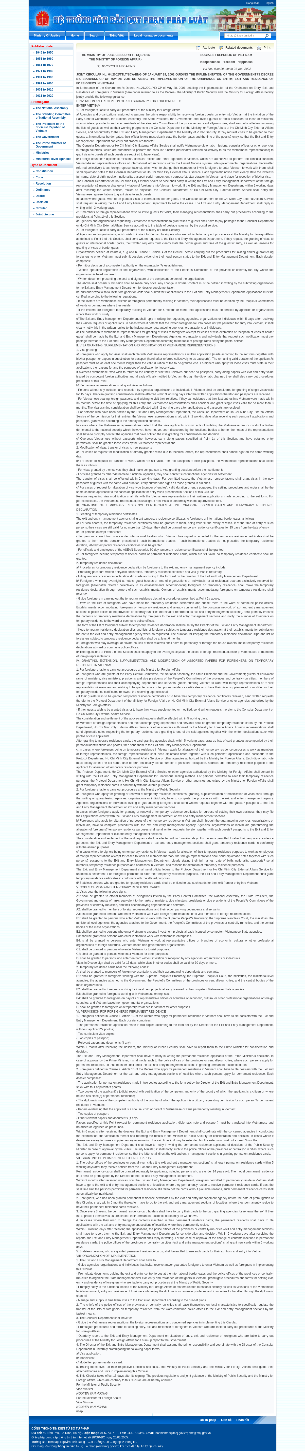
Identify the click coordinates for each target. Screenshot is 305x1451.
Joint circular (45, 214)
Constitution (44, 171)
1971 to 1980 (44, 71)
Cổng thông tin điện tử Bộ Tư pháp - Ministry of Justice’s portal (152, 18)
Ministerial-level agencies (54, 159)
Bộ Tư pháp (208, 1420)
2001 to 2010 (44, 89)
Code (39, 177)
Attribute (208, 47)
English (269, 2)
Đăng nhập (253, 2)
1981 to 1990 (44, 77)
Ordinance (43, 189)
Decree (41, 196)
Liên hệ (226, 1420)
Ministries (43, 152)
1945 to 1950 (44, 52)
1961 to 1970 (44, 65)
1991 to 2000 (44, 83)
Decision (42, 202)
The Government (47, 137)
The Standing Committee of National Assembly (53, 116)
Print (267, 47)
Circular (41, 208)
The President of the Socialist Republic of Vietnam (50, 127)
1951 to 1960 (44, 58)
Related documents (239, 47)
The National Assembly (52, 108)
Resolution (43, 183)
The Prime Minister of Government (51, 144)
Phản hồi (242, 1420)
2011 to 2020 (44, 95)
